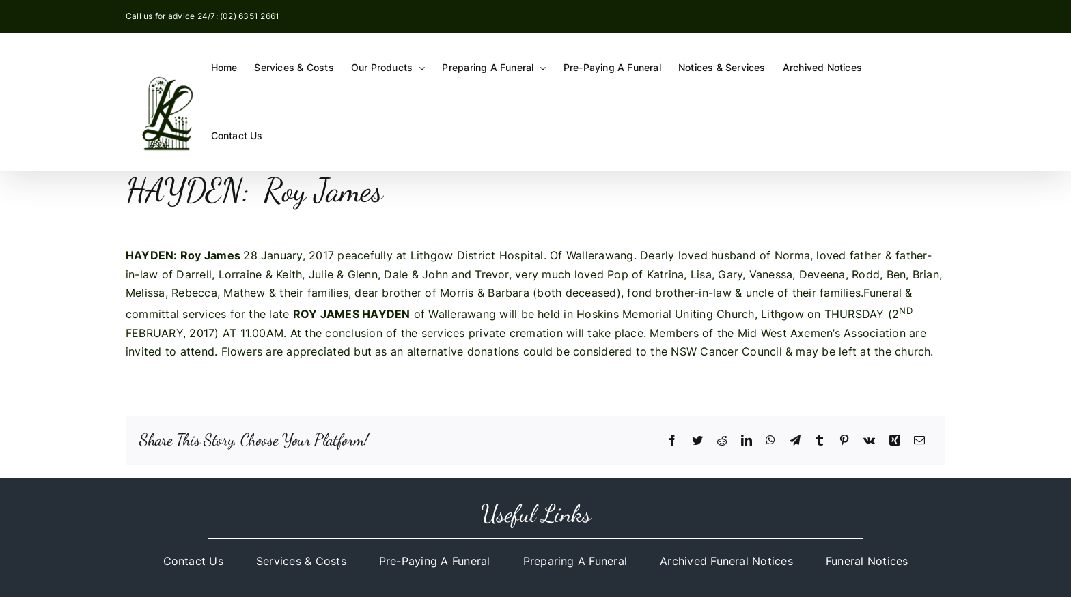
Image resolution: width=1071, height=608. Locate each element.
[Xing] (894, 440)
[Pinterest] (844, 440)
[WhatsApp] (770, 440)
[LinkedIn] (746, 440)
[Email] (919, 440)
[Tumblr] (819, 440)
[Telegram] (795, 440)
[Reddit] (722, 440)
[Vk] (869, 440)
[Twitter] (697, 440)
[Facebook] (672, 440)
